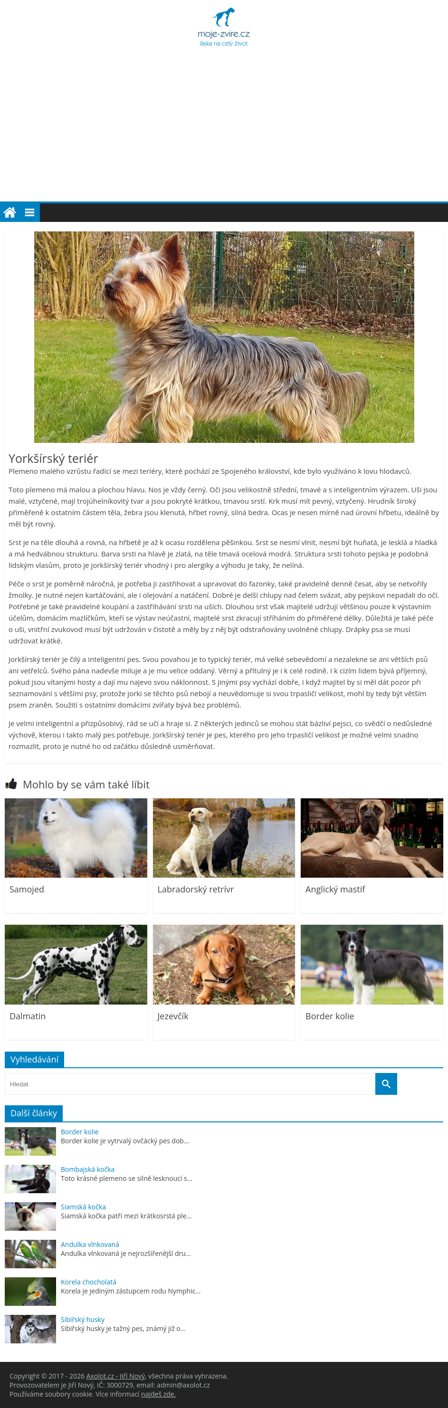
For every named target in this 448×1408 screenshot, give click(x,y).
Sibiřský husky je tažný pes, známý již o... (123, 1328)
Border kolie (329, 1016)
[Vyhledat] (386, 1084)
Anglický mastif (335, 889)
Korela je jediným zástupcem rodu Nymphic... (130, 1290)
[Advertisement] (224, 130)
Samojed (27, 889)
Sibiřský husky (83, 1319)
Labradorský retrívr (196, 889)
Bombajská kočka (87, 1169)
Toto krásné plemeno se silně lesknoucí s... (126, 1178)
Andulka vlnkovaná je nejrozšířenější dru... (126, 1253)
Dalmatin (28, 1016)
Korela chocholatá (88, 1281)
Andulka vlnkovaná (90, 1244)
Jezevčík (173, 1016)
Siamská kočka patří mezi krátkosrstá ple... (126, 1215)
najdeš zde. (158, 1393)
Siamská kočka (83, 1206)
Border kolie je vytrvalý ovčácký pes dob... (125, 1140)
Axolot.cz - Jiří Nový (115, 1375)
